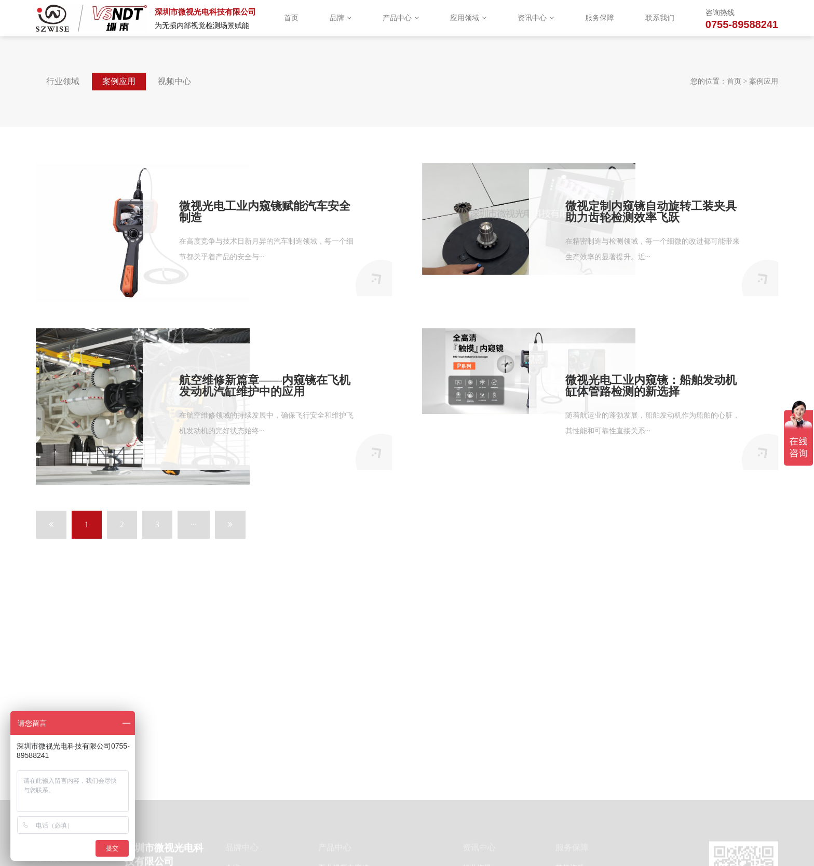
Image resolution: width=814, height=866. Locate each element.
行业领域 (62, 81)
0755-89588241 (742, 24)
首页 (291, 18)
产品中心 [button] (401, 18)
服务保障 (599, 18)
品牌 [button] (340, 18)
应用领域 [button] (468, 18)
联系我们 (659, 18)
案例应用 (118, 81)
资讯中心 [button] (536, 18)
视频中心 (174, 81)
